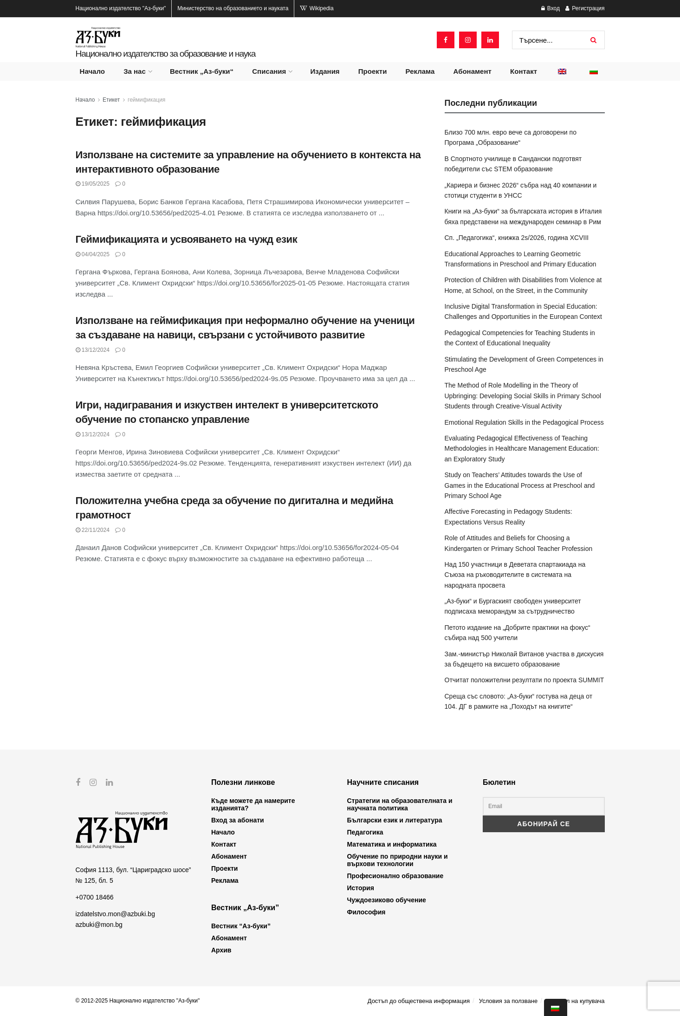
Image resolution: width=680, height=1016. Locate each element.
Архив (221, 950)
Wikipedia (316, 8)
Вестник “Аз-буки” (241, 926)
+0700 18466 (95, 897)
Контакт (523, 71)
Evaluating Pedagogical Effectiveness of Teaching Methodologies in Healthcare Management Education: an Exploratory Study (522, 448)
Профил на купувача (576, 1000)
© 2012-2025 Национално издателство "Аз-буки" (138, 1000)
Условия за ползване (508, 1000)
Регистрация (584, 8)
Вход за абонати (237, 820)
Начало (92, 71)
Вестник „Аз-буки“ (201, 71)
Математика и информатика (392, 844)
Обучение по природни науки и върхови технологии (397, 860)
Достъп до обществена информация (419, 1000)
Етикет (111, 100)
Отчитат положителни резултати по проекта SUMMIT (524, 680)
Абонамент (472, 71)
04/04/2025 (93, 254)
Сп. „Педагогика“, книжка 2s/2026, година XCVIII (517, 237)
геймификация (146, 100)
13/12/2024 (93, 350)
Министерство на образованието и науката (232, 8)
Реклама (420, 71)
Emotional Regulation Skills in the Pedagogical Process (524, 422)
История (360, 888)
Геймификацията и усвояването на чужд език (187, 239)
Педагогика (365, 832)
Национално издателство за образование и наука (166, 53)
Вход (550, 8)
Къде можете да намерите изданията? (253, 804)
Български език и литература (394, 820)
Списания (269, 71)
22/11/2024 (93, 530)
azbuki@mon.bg (99, 924)
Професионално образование (395, 876)
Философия (366, 912)
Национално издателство (121, 8)
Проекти (372, 71)
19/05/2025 (93, 184)
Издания (324, 71)
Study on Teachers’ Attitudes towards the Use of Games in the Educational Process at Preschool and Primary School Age (520, 485)
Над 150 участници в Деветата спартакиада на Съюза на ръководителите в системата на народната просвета (515, 575)
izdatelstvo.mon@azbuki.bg (115, 914)
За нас (134, 71)
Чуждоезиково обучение (386, 900)
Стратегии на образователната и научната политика (400, 804)
